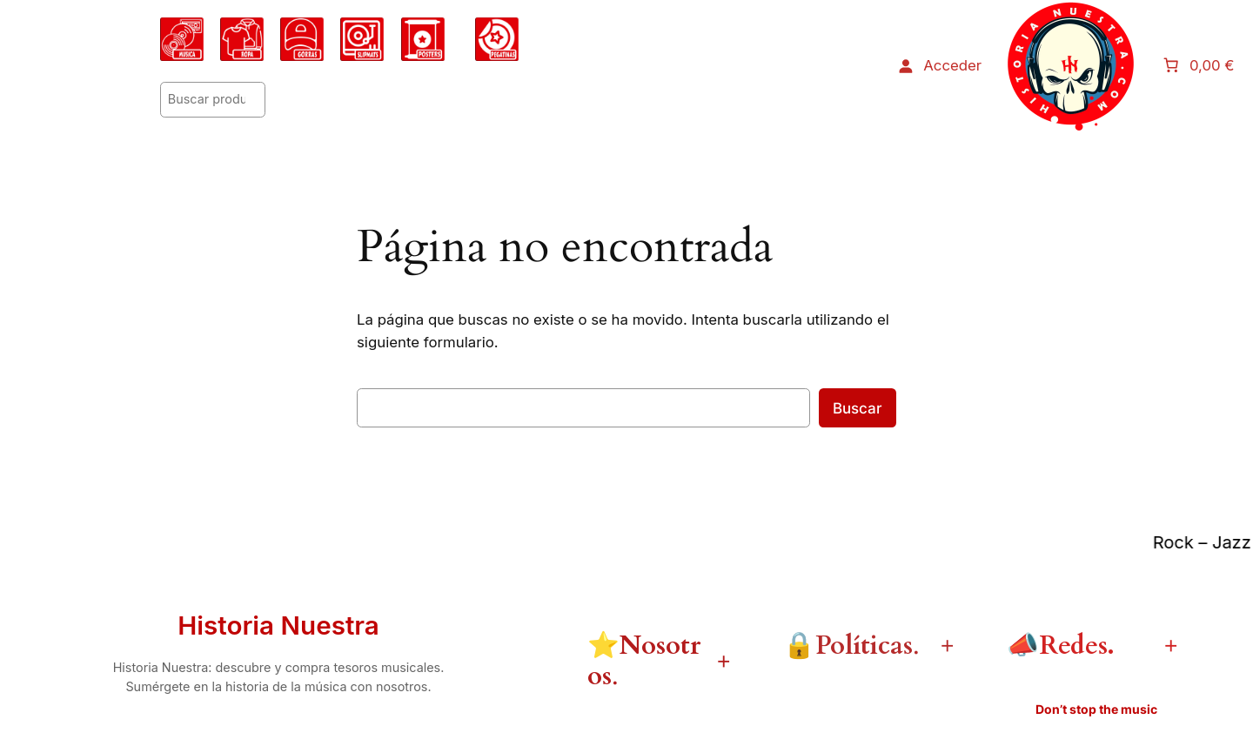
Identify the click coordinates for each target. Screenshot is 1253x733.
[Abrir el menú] (1071, 65)
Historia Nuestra (278, 625)
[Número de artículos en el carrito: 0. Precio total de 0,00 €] (1201, 65)
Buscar (857, 408)
